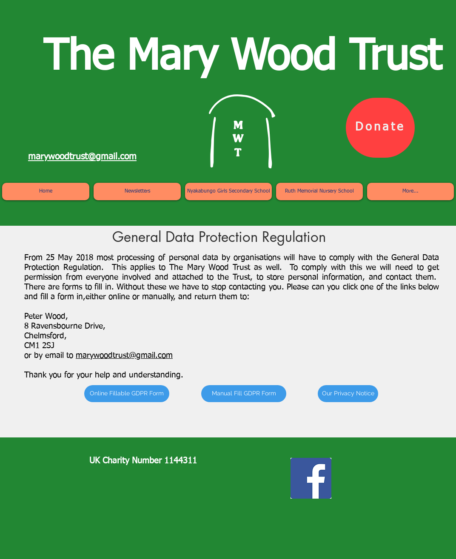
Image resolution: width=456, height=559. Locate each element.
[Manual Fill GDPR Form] (243, 393)
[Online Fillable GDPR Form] (126, 393)
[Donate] (380, 128)
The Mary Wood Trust (242, 58)
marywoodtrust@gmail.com (124, 356)
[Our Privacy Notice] (348, 393)
